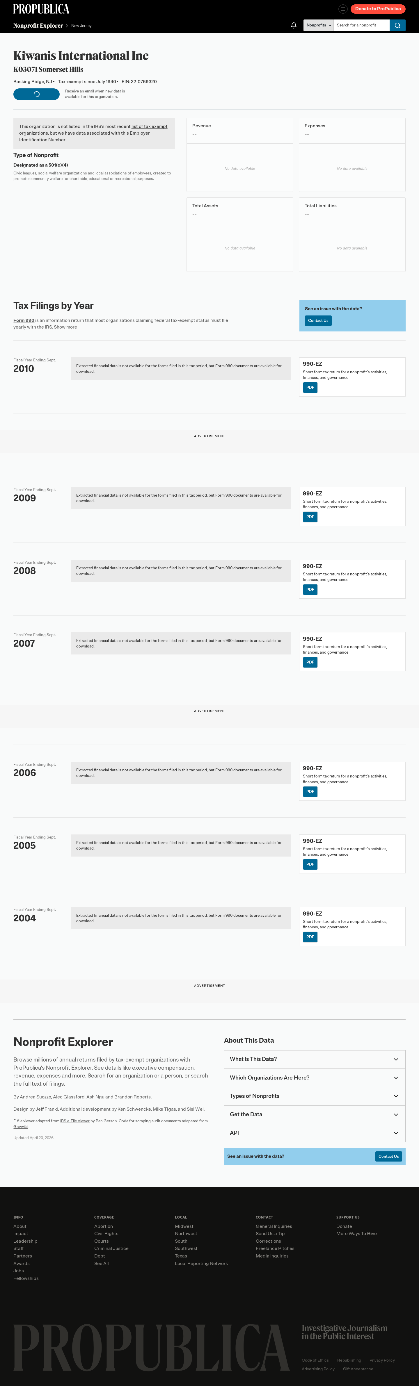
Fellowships (26, 1278)
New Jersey (81, 26)
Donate (344, 1226)
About (19, 1226)
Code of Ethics (315, 1360)
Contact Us (318, 320)
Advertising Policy (318, 1369)
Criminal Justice (111, 1248)
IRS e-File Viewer (75, 1121)
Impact (20, 1234)
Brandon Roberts (132, 1097)
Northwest (186, 1234)
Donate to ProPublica (378, 9)
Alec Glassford (69, 1097)
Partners (22, 1256)
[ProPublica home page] (151, 1347)
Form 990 (23, 320)
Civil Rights (106, 1234)
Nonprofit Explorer (38, 25)
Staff (18, 1248)
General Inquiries (274, 1226)
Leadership (25, 1241)
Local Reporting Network (201, 1264)
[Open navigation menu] (343, 9)
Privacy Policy (382, 1360)
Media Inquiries (272, 1256)
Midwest (184, 1226)
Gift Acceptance (358, 1369)
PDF (310, 387)
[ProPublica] (41, 9)
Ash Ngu (95, 1097)
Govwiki (20, 1126)
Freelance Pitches (275, 1248)
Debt (99, 1256)
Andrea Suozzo (35, 1097)
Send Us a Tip (270, 1234)
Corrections (268, 1241)
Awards (21, 1264)
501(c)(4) (58, 165)
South (181, 1241)
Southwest (186, 1248)
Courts (101, 1241)
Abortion (103, 1226)
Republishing (349, 1360)
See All (101, 1264)
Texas (181, 1256)
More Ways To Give (356, 1234)
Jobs (18, 1271)
